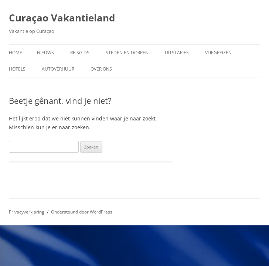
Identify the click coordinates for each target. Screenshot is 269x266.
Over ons (101, 69)
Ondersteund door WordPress (81, 212)
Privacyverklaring (26, 212)
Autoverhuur (58, 69)
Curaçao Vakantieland (62, 17)
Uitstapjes (177, 53)
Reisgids (79, 53)
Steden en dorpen (127, 53)
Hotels (17, 69)
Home (15, 53)
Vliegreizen (218, 53)
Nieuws (45, 53)
